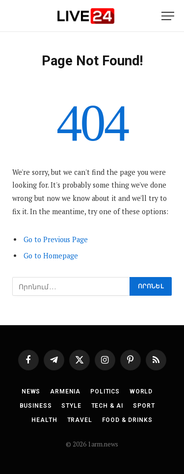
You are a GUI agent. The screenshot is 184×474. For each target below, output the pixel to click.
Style (71, 405)
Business (36, 405)
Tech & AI (107, 405)
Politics (105, 391)
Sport (144, 405)
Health (44, 420)
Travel (79, 420)
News (31, 391)
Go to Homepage (51, 255)
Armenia (65, 391)
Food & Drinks (127, 420)
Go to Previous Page (56, 239)
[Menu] (167, 16)
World (141, 391)
